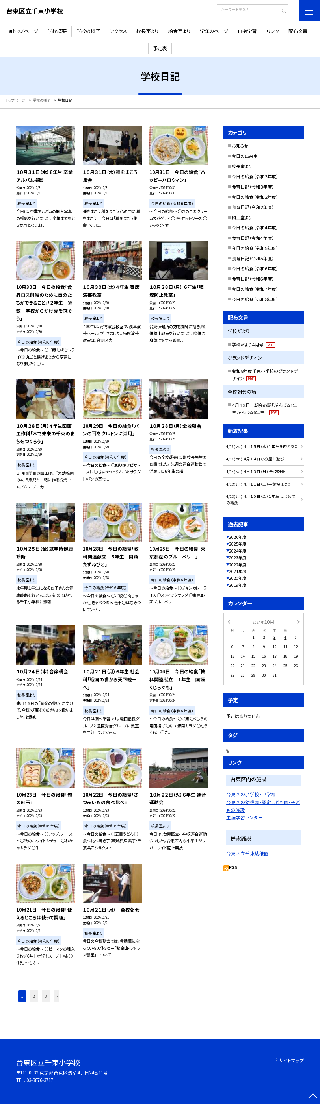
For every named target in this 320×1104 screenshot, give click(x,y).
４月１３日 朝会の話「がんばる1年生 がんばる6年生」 (264, 409)
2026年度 (237, 537)
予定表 (160, 48)
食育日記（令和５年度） (253, 258)
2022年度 (237, 565)
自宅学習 (247, 31)
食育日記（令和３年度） (253, 186)
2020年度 (237, 578)
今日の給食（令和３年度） (255, 176)
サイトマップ (291, 1060)
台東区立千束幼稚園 (247, 853)
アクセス (118, 31)
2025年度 (237, 544)
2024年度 (237, 551)
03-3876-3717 (39, 1079)
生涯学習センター (244, 817)
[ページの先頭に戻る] (312, 1096)
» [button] (57, 996)
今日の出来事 (245, 156)
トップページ (25, 31)
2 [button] (34, 996)
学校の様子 (88, 31)
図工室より (242, 217)
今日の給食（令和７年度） (255, 289)
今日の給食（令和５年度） (255, 248)
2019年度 (237, 585)
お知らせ (240, 145)
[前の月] (229, 621)
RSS (233, 867)
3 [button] (46, 996)
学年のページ (214, 31)
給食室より (179, 31)
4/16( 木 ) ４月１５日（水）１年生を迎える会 (262, 446)
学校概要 (57, 31)
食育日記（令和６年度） (253, 279)
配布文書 (297, 31)
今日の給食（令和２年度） (255, 197)
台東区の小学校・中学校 (251, 794)
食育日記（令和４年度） (253, 238)
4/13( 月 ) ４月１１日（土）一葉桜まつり (258, 484)
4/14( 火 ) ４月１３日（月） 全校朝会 (255, 471)
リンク (272, 31)
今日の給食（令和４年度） (255, 227)
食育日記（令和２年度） (253, 207)
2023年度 (237, 557)
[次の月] (298, 621)
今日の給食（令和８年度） (255, 299)
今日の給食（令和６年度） (255, 268)
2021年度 (237, 571)
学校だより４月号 (253, 344)
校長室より (147, 31)
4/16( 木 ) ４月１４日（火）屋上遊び (255, 459)
